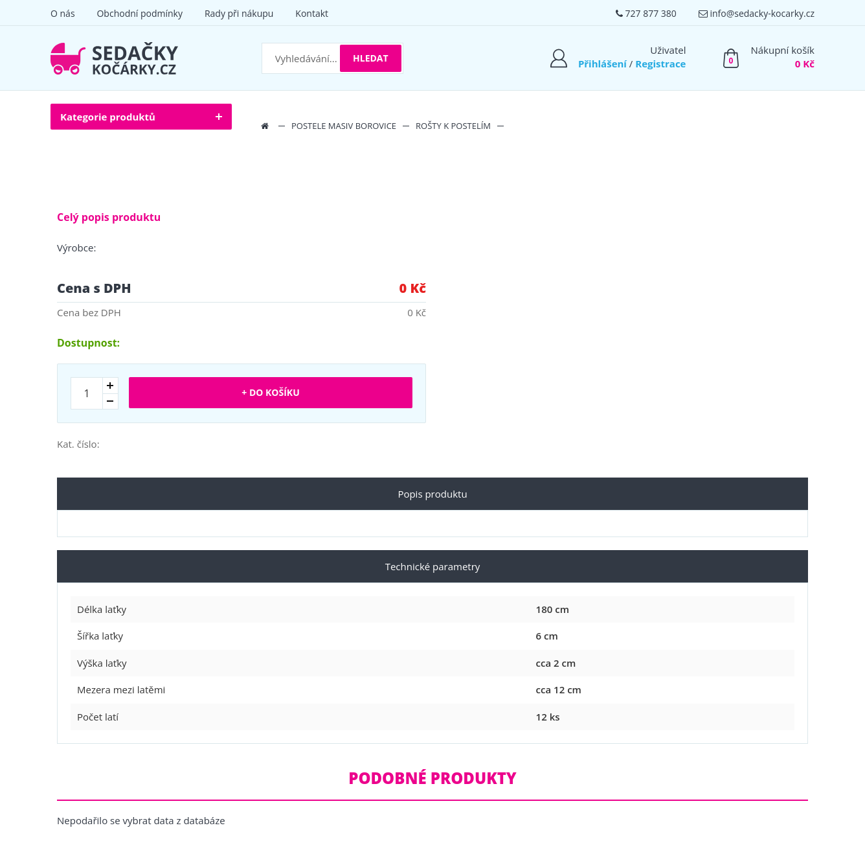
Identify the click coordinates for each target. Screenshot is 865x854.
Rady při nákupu (239, 13)
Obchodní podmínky (139, 13)
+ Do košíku (270, 392)
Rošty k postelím (453, 126)
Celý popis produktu (109, 217)
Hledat (370, 58)
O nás (63, 13)
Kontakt (311, 13)
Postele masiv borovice (343, 126)
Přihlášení (602, 63)
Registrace (660, 63)
